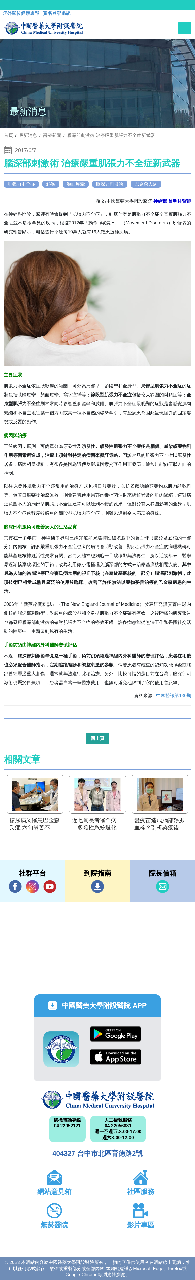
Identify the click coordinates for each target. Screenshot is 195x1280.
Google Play (115, 1034)
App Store (115, 1057)
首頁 (8, 135)
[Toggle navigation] (184, 28)
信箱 (162, 886)
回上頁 (97, 738)
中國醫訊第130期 (173, 695)
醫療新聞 (52, 135)
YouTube (49, 886)
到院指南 (97, 886)
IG (32, 886)
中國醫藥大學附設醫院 (97, 1100)
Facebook (15, 886)
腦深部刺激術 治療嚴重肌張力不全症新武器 (111, 135)
